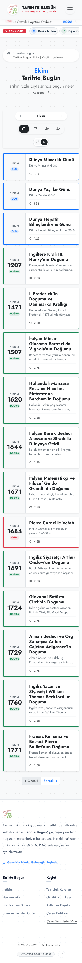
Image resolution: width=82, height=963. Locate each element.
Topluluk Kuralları (59, 889)
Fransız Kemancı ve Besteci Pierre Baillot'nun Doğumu (49, 741)
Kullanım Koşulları (59, 905)
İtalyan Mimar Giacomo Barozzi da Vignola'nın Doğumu (50, 343)
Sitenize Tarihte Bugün (19, 913)
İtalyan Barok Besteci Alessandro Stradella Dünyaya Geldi (50, 438)
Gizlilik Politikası (58, 897)
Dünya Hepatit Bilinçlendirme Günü (50, 222)
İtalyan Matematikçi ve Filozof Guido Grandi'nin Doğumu (52, 483)
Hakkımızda (11, 897)
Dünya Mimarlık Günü (51, 160)
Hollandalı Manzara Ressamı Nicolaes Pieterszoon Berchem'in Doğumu (49, 391)
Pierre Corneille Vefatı (51, 523)
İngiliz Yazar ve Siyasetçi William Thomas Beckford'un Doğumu (50, 694)
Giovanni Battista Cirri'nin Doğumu (47, 599)
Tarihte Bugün (25, 53)
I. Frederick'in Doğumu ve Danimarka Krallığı (48, 299)
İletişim (8, 889)
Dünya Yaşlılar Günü (50, 189)
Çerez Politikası (57, 913)
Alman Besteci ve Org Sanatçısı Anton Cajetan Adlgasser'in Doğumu (51, 644)
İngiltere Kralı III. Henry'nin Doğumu (48, 257)
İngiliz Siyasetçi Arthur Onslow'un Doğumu (52, 560)
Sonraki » (50, 780)
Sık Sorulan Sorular (17, 905)
